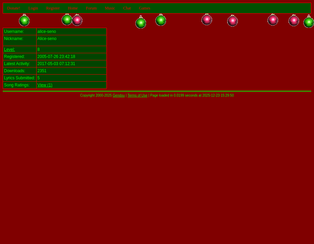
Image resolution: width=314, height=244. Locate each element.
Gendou (119, 95)
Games (144, 8)
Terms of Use (137, 95)
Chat (127, 8)
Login (33, 8)
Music (110, 8)
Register (53, 8)
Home (73, 8)
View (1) (45, 85)
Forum (91, 8)
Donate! (13, 8)
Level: (9, 49)
